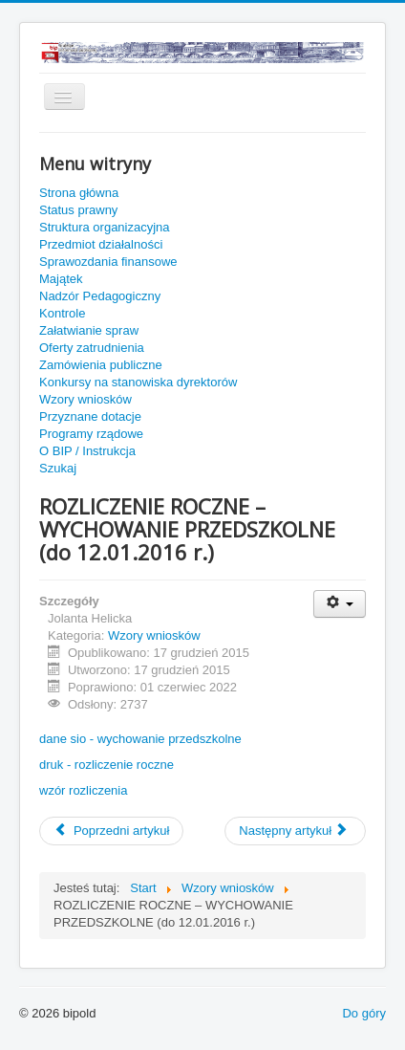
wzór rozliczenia (83, 790)
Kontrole (62, 313)
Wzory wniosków (85, 399)
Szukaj (57, 468)
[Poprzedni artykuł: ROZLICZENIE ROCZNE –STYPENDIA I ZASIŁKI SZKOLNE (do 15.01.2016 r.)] (111, 831)
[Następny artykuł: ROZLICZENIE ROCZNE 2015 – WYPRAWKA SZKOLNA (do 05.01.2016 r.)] (295, 831)
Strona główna (78, 193)
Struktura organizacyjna (104, 227)
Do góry (364, 1013)
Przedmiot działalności (100, 244)
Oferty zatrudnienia (91, 347)
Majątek (61, 279)
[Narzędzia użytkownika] (339, 604)
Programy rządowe (91, 434)
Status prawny (78, 210)
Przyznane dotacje (90, 416)
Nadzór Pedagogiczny (99, 296)
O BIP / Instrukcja (87, 451)
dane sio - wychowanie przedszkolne (140, 739)
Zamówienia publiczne (100, 365)
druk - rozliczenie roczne (106, 764)
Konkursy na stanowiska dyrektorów (138, 382)
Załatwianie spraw (89, 330)
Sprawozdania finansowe (108, 261)
